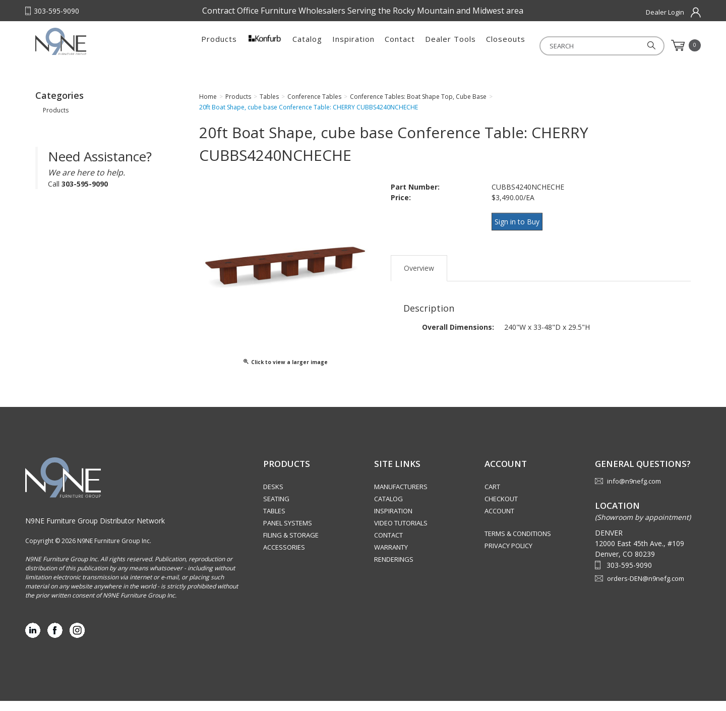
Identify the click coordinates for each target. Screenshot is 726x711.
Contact (400, 45)
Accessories (284, 557)
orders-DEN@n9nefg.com (645, 588)
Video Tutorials (401, 533)
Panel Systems (287, 533)
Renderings (393, 569)
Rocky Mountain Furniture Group (98, 49)
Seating (276, 508)
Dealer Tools (450, 45)
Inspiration (353, 45)
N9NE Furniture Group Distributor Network (95, 531)
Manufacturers (401, 496)
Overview (419, 272)
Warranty (391, 557)
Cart (492, 496)
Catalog (307, 45)
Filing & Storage (291, 545)
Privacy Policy (508, 555)
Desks (273, 496)
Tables (274, 520)
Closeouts (505, 45)
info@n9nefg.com (634, 491)
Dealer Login (665, 12)
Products (219, 45)
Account (499, 520)
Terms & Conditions (518, 543)
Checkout (501, 508)
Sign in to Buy (520, 230)
